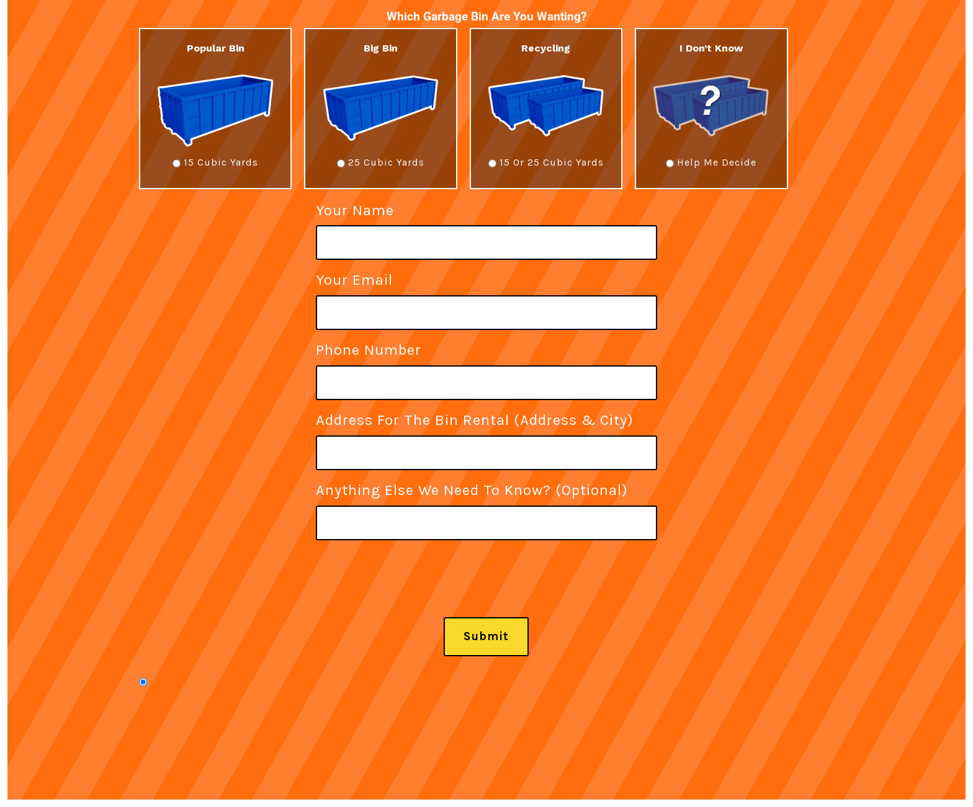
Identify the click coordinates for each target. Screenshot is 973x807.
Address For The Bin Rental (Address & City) (486, 435)
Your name (486, 226)
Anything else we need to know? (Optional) (486, 505)
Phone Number (486, 365)
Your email (486, 295)
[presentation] (410, 593)
